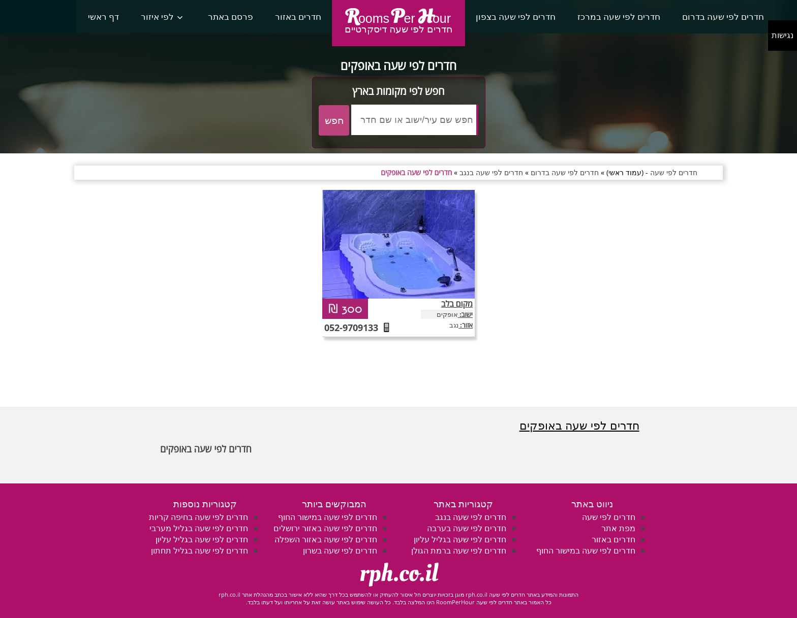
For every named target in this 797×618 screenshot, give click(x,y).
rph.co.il (398, 573)
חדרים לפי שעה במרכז (618, 16)
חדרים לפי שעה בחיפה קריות (198, 517)
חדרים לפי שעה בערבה (466, 528)
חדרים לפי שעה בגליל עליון (460, 539)
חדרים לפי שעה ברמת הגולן (458, 550)
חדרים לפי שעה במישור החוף (585, 550)
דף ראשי (103, 16)
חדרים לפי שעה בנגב (470, 517)
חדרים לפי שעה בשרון (340, 550)
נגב (453, 325)
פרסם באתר (230, 16)
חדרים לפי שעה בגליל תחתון (199, 550)
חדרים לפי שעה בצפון (516, 16)
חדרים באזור (298, 16)
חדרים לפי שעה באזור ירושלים (325, 528)
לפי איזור (157, 16)
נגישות (782, 35)
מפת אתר (618, 528)
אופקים (447, 314)
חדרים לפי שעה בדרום (723, 16)
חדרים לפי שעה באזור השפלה (325, 539)
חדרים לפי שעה (608, 517)
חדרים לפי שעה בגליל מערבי (198, 528)
